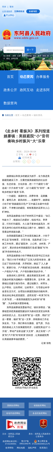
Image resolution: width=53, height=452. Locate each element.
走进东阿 (43, 90)
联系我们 (44, 448)
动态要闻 (26, 77)
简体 (4, 7)
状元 (34, 56)
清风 (44, 56)
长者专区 (33, 11)
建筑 (8, 59)
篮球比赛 (14, 59)
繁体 (12, 7)
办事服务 (43, 77)
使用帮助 (9, 448)
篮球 (23, 56)
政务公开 (10, 90)
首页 (10, 77)
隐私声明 (32, 448)
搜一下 (30, 50)
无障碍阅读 (19, 11)
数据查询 (10, 103)
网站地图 (21, 448)
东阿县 (29, 56)
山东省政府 (7, 11)
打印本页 (25, 157)
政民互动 (26, 90)
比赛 (19, 56)
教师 (39, 56)
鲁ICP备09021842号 (25, 442)
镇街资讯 (38, 115)
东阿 (14, 56)
